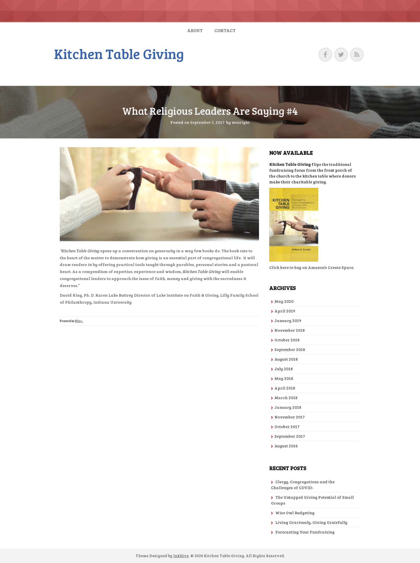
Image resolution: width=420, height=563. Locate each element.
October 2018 (287, 340)
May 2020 (283, 301)
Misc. (79, 320)
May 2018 (283, 378)
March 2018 (286, 397)
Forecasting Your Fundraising (305, 532)
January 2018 (287, 407)
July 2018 (283, 368)
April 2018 (284, 388)
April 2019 (284, 311)
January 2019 (287, 320)
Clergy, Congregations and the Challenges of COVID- (303, 484)
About (195, 30)
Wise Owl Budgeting (294, 512)
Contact (225, 30)
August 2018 (286, 359)
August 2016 (286, 446)
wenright (241, 122)
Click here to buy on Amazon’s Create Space (311, 267)
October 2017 (287, 426)
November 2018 (289, 330)
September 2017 (289, 436)
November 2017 (289, 417)
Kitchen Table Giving (119, 53)
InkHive (181, 555)
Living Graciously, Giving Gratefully (311, 522)
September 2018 (289, 349)
